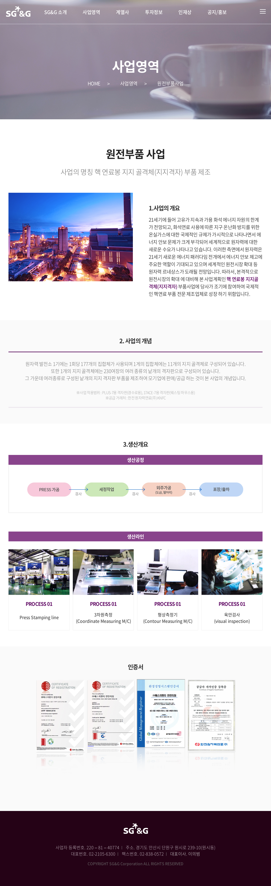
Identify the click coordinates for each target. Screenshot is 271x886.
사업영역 (91, 12)
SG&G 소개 (55, 12)
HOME (94, 83)
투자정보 (153, 12)
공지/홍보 (217, 12)
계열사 (122, 12)
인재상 (185, 12)
